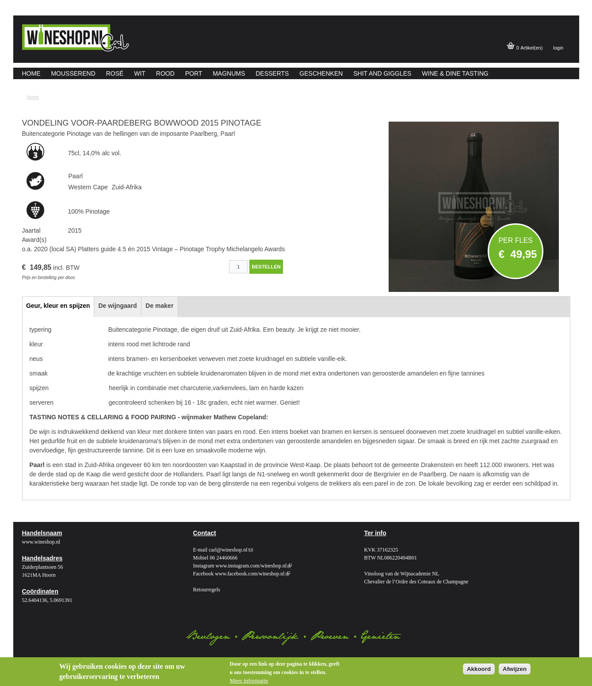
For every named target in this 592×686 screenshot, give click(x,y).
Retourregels (206, 589)
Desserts (272, 73)
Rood (165, 73)
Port (193, 73)
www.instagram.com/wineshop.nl (253, 566)
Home (31, 73)
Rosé (115, 73)
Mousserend (73, 73)
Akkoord (479, 669)
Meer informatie (249, 680)
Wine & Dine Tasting (455, 73)
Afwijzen (515, 669)
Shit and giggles (382, 73)
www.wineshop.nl (41, 542)
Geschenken (321, 73)
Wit (139, 73)
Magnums (229, 73)
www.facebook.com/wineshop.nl (252, 574)
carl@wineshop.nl (230, 550)
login (558, 47)
